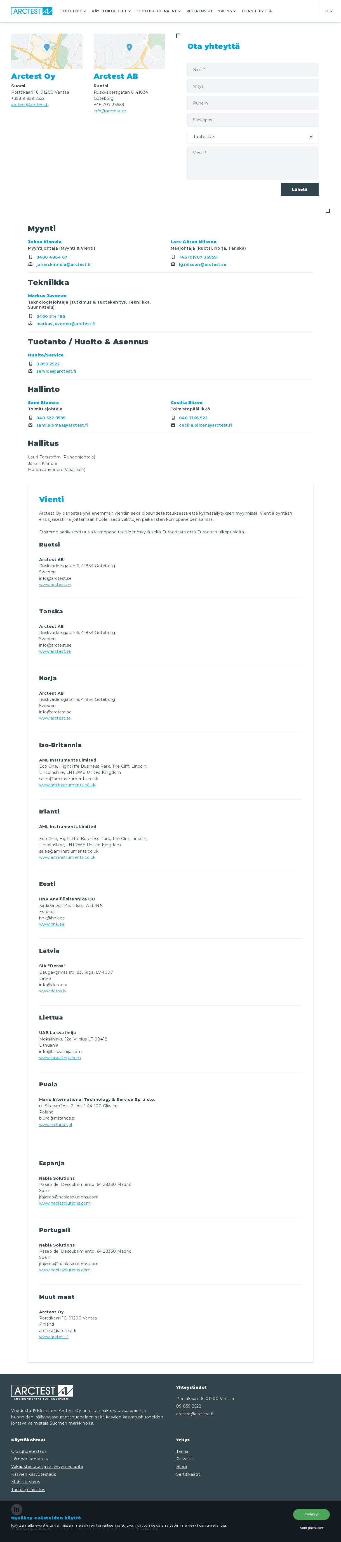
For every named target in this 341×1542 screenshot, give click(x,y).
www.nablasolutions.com (65, 1203)
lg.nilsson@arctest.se (199, 264)
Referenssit (200, 11)
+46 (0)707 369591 (195, 257)
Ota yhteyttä (257, 11)
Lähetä (299, 190)
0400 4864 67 (47, 257)
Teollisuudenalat (159, 11)
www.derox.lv (53, 991)
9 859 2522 (44, 364)
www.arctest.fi (54, 1336)
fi (329, 11)
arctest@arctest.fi (29, 104)
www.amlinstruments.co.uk (67, 784)
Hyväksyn (311, 1514)
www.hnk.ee (52, 924)
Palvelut (184, 1458)
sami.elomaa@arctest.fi (58, 425)
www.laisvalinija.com (60, 1057)
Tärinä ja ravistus (28, 1489)
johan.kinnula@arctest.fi (59, 264)
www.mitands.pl (55, 1124)
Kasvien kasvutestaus (33, 1474)
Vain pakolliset (311, 1528)
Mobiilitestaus (25, 1481)
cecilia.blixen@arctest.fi (201, 425)
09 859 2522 (188, 1406)
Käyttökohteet (111, 11)
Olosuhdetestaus (29, 1451)
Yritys (227, 11)
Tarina (182, 1451)
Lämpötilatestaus (29, 1458)
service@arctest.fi (52, 371)
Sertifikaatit (188, 1474)
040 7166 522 (189, 418)
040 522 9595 (46, 418)
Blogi (181, 1466)
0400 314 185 (46, 316)
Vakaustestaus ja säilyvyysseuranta (47, 1466)
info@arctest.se (110, 110)
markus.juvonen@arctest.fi (62, 323)
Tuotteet (73, 11)
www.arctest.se (55, 584)
